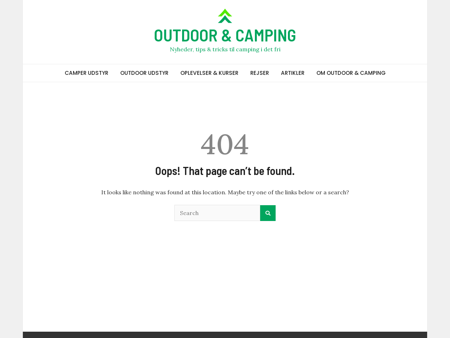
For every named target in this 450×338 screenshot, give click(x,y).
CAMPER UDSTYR (86, 73)
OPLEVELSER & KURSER (209, 73)
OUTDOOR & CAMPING (225, 35)
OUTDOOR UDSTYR (144, 73)
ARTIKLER (292, 73)
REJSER (259, 73)
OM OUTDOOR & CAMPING (351, 73)
